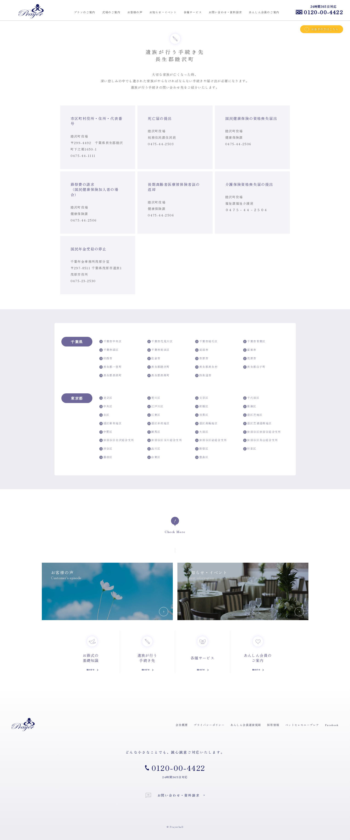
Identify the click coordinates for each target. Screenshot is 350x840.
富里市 (249, 350)
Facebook (332, 725)
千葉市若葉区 (254, 341)
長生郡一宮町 (110, 367)
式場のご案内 (111, 12)
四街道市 (203, 375)
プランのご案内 (84, 12)
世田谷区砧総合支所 (211, 440)
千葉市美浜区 (158, 350)
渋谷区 (106, 449)
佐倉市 (154, 358)
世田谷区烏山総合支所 (260, 440)
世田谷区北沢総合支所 (116, 440)
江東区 (154, 415)
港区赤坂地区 (158, 423)
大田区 (201, 432)
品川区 (154, 449)
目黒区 (201, 415)
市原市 (201, 358)
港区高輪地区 (206, 423)
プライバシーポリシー (209, 725)
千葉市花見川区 (160, 341)
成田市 (201, 350)
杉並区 (249, 449)
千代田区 (251, 398)
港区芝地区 (252, 415)
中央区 (106, 406)
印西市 (106, 358)
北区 (104, 415)
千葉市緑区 (109, 350)
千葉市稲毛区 (206, 341)
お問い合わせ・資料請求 (173, 795)
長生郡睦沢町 (158, 367)
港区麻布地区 (110, 423)
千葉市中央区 (110, 341)
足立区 (106, 398)
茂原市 (249, 358)
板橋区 (201, 406)
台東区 (154, 457)
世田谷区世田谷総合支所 (262, 432)
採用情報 (273, 725)
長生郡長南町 (158, 375)
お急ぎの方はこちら (322, 29)
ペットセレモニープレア (302, 725)
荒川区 (154, 398)
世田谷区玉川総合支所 (164, 440)
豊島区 (201, 457)
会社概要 (182, 725)
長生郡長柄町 (110, 375)
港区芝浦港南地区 (257, 423)
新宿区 (201, 449)
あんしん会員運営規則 (245, 725)
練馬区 (154, 432)
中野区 (106, 432)
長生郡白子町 (254, 367)
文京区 (201, 398)
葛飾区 (249, 406)
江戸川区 (155, 406)
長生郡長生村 (206, 367)
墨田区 (106, 457)
